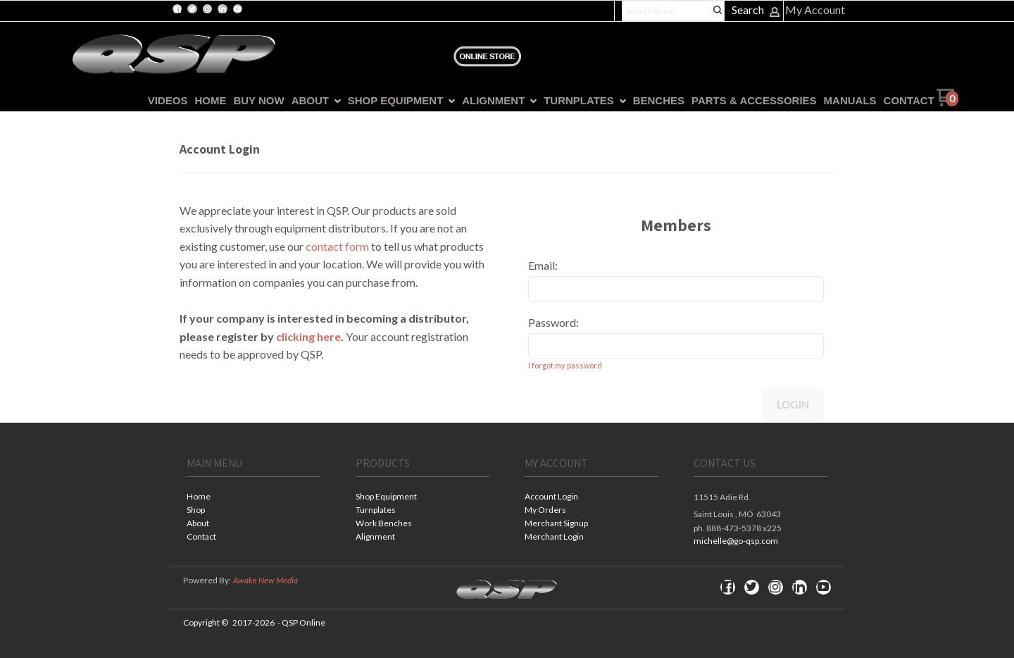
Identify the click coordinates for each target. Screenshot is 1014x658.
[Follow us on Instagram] (207, 9)
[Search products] (673, 11)
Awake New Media (265, 580)
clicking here (308, 336)
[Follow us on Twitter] (192, 9)
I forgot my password (565, 365)
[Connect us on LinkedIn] (222, 9)
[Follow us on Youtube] (237, 9)
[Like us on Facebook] (177, 9)
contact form (337, 246)
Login (793, 404)
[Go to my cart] (947, 102)
